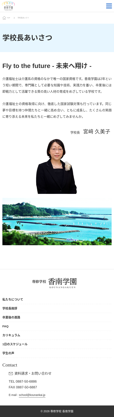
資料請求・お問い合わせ (33, 373)
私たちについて (12, 299)
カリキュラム (11, 335)
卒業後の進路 (11, 317)
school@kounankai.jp (32, 395)
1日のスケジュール (15, 344)
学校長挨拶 (9, 308)
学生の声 (8, 353)
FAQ (5, 326)
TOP (8, 18)
